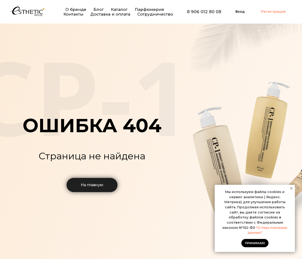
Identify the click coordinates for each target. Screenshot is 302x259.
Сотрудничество (155, 14)
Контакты (73, 14)
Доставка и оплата (110, 14)
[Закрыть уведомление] (291, 188)
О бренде (75, 9)
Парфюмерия (149, 9)
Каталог (119, 9)
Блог (98, 9)
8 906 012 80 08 (204, 11)
